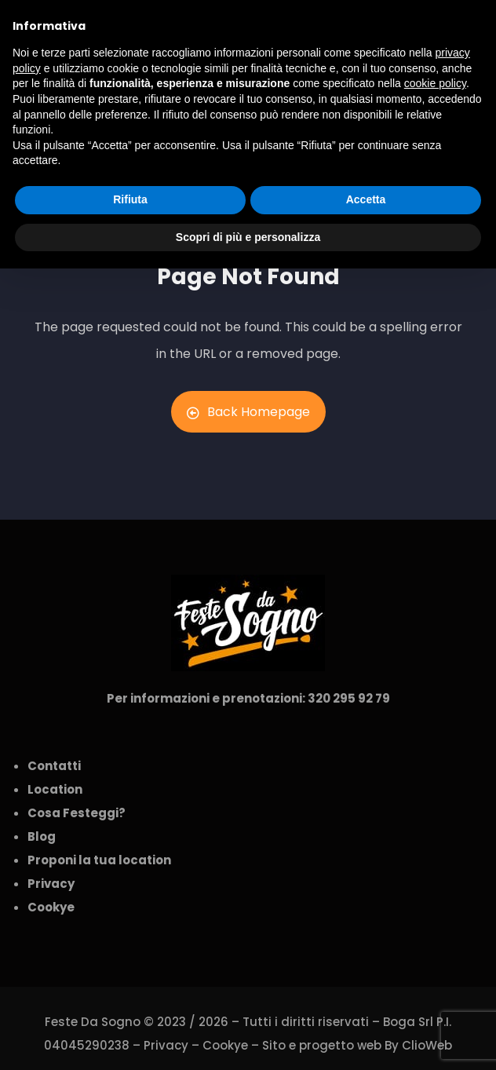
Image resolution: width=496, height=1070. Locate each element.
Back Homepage (248, 412)
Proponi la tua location (99, 860)
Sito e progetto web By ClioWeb (357, 1045)
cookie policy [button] (435, 83)
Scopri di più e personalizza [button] (248, 237)
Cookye (225, 1045)
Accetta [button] (366, 199)
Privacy (166, 1045)
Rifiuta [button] (130, 199)
